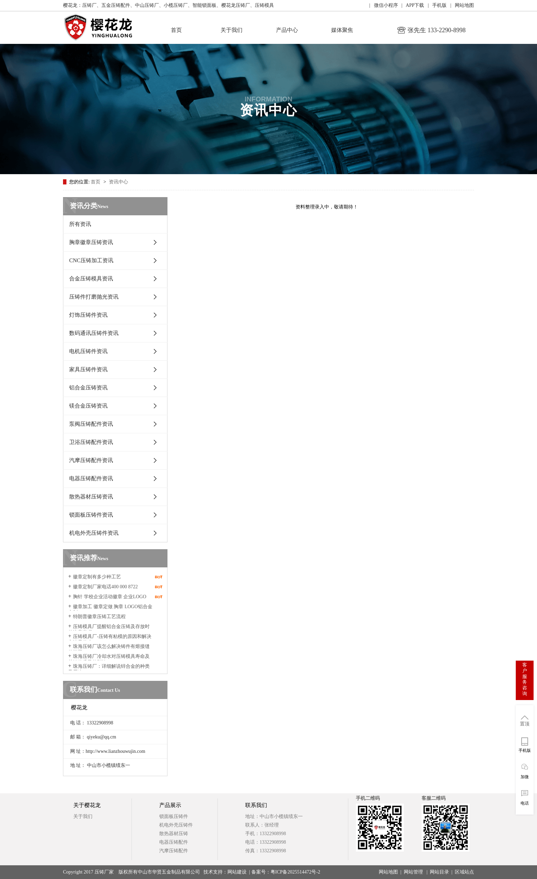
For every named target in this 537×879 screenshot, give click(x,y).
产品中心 (287, 30)
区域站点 (464, 872)
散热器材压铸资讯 (91, 496)
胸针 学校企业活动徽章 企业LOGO (109, 596)
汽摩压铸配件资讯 (91, 460)
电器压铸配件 (173, 842)
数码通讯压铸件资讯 (93, 333)
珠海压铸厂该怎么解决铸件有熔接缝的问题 (109, 649)
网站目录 (439, 872)
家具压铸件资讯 (88, 369)
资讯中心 (118, 181)
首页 (176, 30)
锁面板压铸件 (173, 816)
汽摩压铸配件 (173, 850)
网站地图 (388, 872)
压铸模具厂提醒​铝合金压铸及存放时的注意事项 (109, 629)
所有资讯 (80, 224)
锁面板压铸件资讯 (91, 515)
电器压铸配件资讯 (91, 478)
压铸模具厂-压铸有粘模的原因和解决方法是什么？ (109, 639)
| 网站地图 (460, 5)
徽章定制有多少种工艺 (97, 576)
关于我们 (231, 30)
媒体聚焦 (342, 30)
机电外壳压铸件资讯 (93, 533)
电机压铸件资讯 (88, 351)
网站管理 (413, 872)
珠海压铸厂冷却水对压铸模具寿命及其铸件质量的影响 (109, 659)
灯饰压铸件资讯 (88, 315)
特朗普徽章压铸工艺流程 (99, 616)
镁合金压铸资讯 (88, 406)
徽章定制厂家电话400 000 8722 (105, 586)
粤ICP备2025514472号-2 (295, 872)
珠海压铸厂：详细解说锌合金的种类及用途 (109, 669)
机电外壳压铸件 (176, 825)
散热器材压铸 (173, 833)
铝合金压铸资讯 (88, 387)
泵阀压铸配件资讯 (91, 424)
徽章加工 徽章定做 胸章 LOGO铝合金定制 (110, 609)
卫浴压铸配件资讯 (91, 442)
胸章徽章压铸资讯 (91, 242)
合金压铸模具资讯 (91, 278)
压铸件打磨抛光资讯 (93, 297)
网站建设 (237, 872)
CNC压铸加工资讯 (91, 260)
